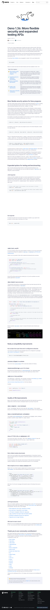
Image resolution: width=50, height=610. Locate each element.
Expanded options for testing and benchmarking (14, 78)
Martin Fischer (12, 549)
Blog (33, 2)
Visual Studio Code (32, 505)
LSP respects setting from (19, 511)
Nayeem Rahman (33, 148)
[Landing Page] (5, 2)
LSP (34, 503)
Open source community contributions (14, 91)
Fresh (12, 595)
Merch (39, 596)
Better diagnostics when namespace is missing (19, 508)
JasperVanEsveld (12, 544)
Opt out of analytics (31, 607)
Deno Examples (30, 599)
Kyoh (10, 546)
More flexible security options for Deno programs (14, 72)
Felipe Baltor (11, 541)
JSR (11, 596)
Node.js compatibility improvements (14, 82)
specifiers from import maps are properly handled (20, 513)
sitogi (10, 564)
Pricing (20, 598)
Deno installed (15, 58)
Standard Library (30, 596)
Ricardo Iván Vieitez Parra (14, 551)
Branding (39, 598)
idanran (10, 559)
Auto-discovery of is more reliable (18, 510)
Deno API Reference (31, 595)
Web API (31, 438)
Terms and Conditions (41, 601)
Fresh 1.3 (28, 580)
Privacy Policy (40, 599)
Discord (35, 158)
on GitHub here (38, 524)
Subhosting (20, 596)
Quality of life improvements (12, 87)
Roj (10, 552)
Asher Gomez (25, 148)
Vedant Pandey (12, 554)
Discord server (21, 534)
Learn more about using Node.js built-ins (16, 382)
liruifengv (11, 567)
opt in (37, 103)
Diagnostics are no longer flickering (16, 517)
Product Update (11, 43)
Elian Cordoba (12, 539)
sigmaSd (11, 562)
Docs (17, 2)
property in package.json (14, 352)
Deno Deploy (21, 593)
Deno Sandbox (21, 595)
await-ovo (11, 557)
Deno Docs (29, 593)
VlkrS (10, 556)
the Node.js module (37, 378)
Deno (12, 593)
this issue (31, 154)
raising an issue (30, 159)
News (38, 595)
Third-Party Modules (31, 598)
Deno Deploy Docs (22, 599)
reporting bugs (28, 534)
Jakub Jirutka (12, 542)
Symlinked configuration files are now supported (19, 515)
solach (10, 566)
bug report (18, 277)
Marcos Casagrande (13, 547)
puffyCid (11, 561)
